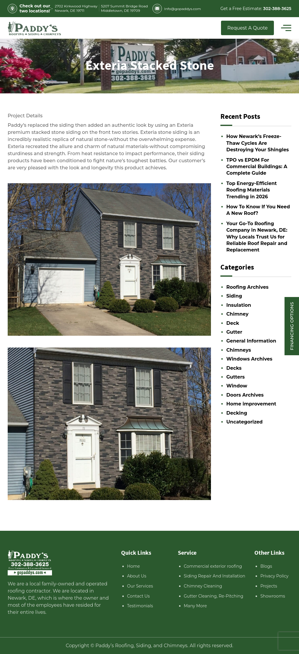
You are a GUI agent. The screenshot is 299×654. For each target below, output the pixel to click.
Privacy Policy (274, 576)
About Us (136, 576)
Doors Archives (245, 395)
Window (236, 386)
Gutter (234, 332)
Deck (232, 323)
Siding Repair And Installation (214, 576)
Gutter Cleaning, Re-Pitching (213, 596)
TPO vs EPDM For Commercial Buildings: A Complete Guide (256, 166)
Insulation (238, 305)
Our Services (140, 586)
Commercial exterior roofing (213, 566)
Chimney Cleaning (203, 586)
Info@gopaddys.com (176, 8)
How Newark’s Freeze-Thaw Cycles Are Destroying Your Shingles (257, 143)
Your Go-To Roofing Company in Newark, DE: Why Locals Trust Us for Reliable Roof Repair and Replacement (256, 237)
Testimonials (140, 605)
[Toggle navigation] (286, 28)
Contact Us (138, 596)
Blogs (266, 566)
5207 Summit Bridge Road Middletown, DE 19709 (124, 8)
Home (133, 566)
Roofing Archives (247, 287)
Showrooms (272, 596)
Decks (233, 368)
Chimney (237, 314)
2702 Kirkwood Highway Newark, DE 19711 (76, 8)
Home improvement (251, 404)
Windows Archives (249, 359)
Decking (236, 413)
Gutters (235, 377)
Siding (234, 296)
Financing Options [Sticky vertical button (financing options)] (292, 326)
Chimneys (238, 350)
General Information (251, 341)
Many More (195, 605)
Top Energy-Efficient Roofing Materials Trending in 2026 (251, 190)
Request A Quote (247, 28)
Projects (268, 586)
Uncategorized (244, 422)
